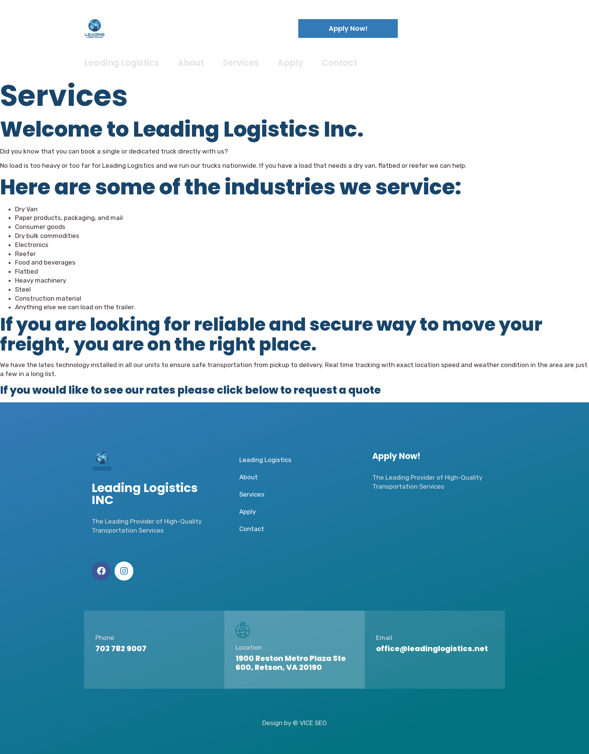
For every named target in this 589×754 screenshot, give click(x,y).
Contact (339, 63)
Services (241, 63)
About (191, 63)
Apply (290, 63)
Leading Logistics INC (174, 28)
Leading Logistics (121, 63)
